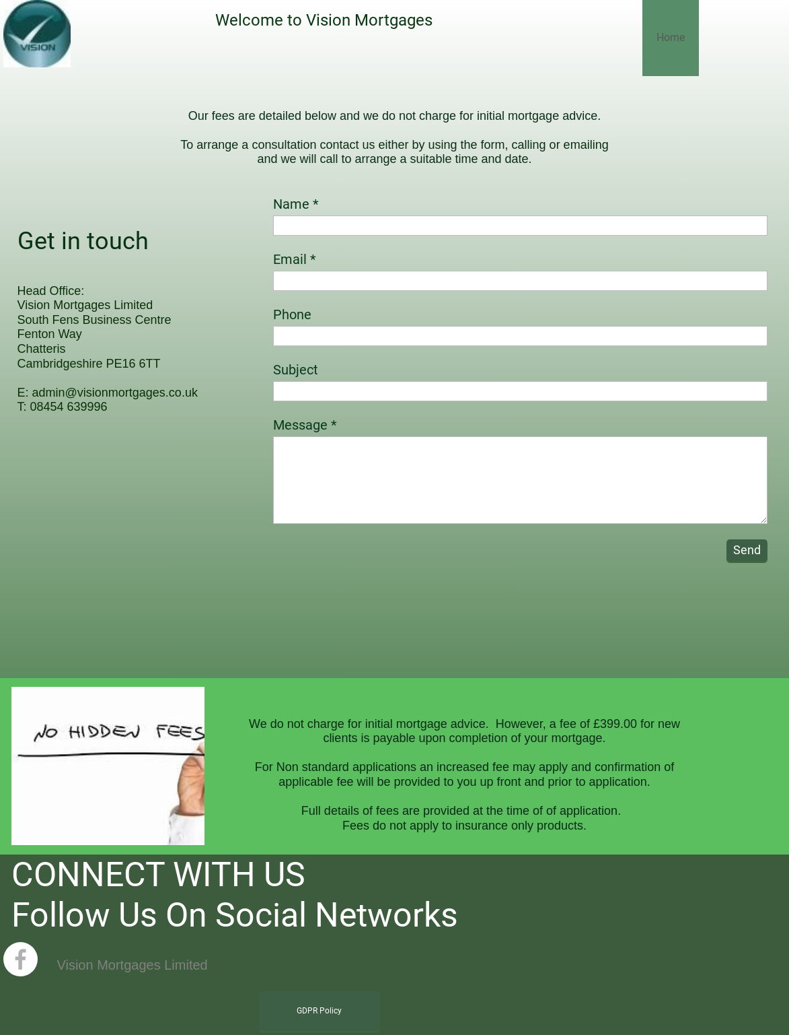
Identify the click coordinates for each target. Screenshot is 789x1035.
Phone (292, 314)
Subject (295, 370)
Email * (294, 259)
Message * (305, 425)
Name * (296, 204)
